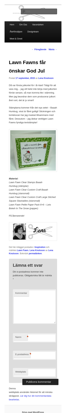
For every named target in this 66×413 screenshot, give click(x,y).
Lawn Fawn (23, 250)
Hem (12, 24)
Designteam (33, 31)
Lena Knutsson (46, 78)
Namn (21, 337)
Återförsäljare (16, 31)
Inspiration (40, 247)
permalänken (35, 253)
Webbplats (20, 371)
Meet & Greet (16, 38)
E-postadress (23, 354)
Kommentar (21, 293)
